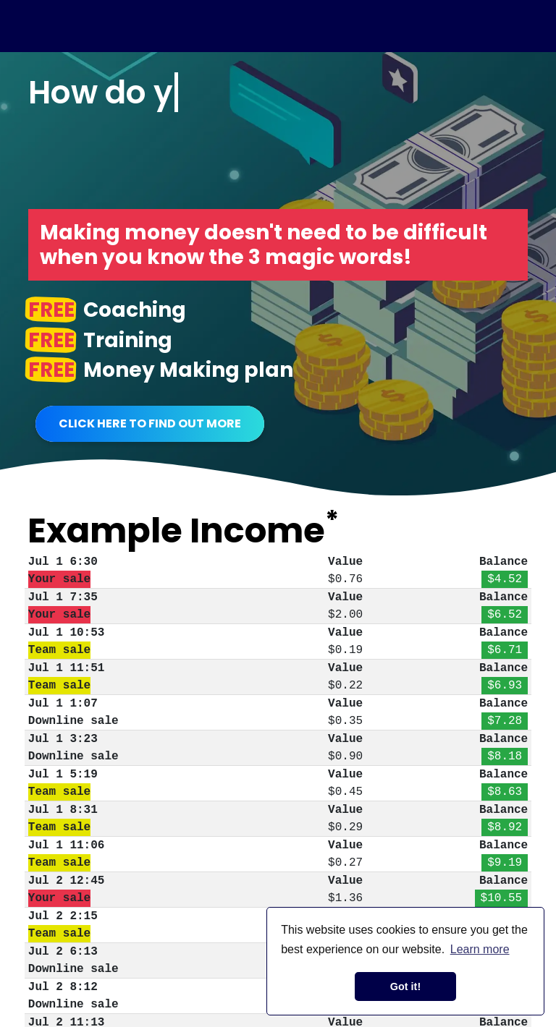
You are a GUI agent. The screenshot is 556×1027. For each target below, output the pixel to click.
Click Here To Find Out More (150, 423)
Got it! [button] (405, 986)
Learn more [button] (480, 949)
